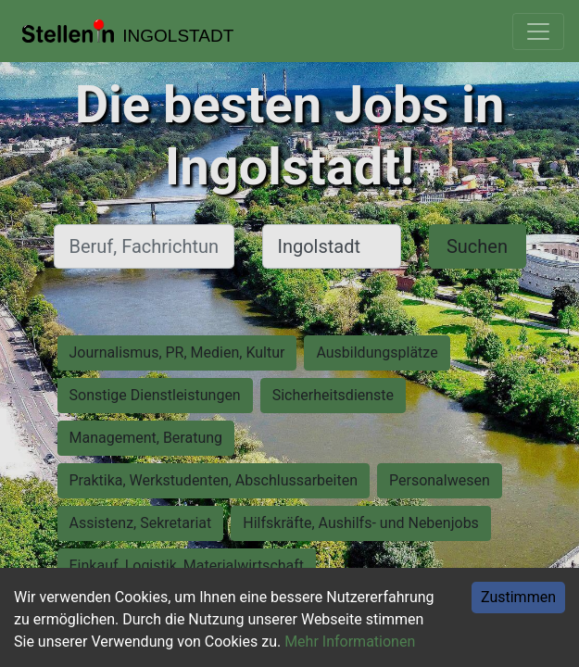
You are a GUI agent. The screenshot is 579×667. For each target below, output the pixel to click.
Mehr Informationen (349, 641)
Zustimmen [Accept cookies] (518, 597)
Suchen (477, 246)
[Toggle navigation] (538, 31)
